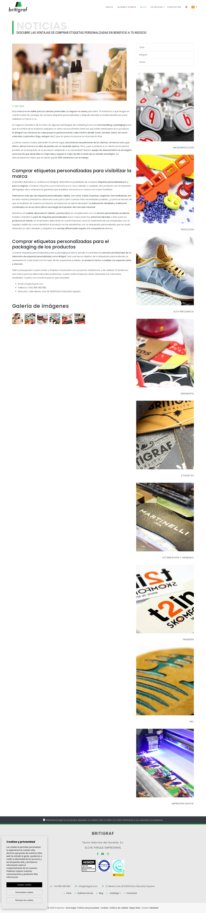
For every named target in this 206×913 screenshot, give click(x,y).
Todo (141, 47)
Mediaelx (154, 907)
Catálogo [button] (156, 7)
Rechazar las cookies (24, 900)
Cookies (104, 907)
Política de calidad (119, 907)
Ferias (142, 62)
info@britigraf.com (33, 283)
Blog (143, 7)
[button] (186, 7)
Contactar (174, 7)
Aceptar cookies (24, 884)
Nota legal (71, 907)
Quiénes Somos (126, 7)
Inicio (109, 7)
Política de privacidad (88, 907)
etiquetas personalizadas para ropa (58, 185)
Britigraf (23, 7)
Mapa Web (134, 907)
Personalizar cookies (24, 892)
